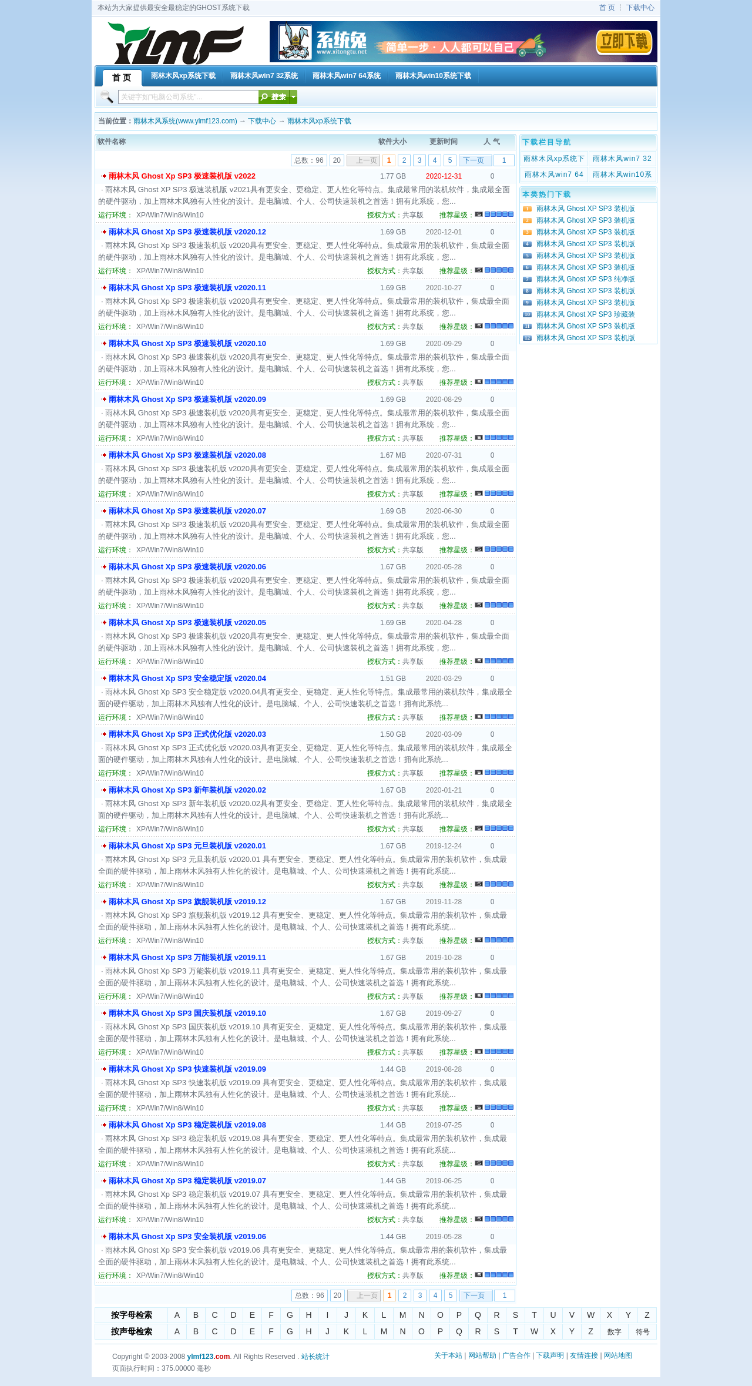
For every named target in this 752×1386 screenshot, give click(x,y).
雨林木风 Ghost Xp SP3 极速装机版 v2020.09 (187, 399)
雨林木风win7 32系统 (622, 160)
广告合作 (516, 1355)
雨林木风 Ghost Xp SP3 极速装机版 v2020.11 (187, 287)
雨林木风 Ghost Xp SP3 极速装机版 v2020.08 (187, 455)
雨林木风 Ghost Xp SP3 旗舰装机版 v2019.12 (187, 901)
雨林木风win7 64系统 (554, 175)
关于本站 (448, 1355)
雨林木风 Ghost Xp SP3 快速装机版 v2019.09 (187, 1069)
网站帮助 (482, 1355)
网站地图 (618, 1355)
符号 (643, 1332)
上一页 (366, 160)
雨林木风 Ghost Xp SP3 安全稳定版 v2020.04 (187, 678)
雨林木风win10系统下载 (622, 175)
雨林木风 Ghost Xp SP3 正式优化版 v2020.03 (187, 734)
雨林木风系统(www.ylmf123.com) (185, 121)
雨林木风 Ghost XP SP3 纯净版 (585, 279)
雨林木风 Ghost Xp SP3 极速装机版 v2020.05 (187, 622)
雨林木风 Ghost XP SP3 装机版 (585, 208)
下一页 (473, 160)
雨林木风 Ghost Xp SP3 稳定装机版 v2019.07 (187, 1180)
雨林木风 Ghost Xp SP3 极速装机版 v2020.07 (187, 510)
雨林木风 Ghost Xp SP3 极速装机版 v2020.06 (187, 566)
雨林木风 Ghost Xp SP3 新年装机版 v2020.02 (187, 790)
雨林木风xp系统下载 (319, 121)
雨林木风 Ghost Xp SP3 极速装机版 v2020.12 (187, 231)
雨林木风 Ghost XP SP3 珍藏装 (585, 314)
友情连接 (584, 1355)
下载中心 (640, 8)
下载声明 (550, 1355)
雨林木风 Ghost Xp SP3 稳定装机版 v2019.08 (187, 1124)
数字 (614, 1332)
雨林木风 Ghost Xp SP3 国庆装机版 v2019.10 (187, 1013)
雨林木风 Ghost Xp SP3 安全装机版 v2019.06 (187, 1236)
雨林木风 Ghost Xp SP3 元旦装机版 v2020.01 (187, 845)
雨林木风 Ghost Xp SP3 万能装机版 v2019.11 (187, 957)
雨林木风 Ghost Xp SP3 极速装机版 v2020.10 (187, 343)
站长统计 (315, 1357)
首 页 (607, 8)
